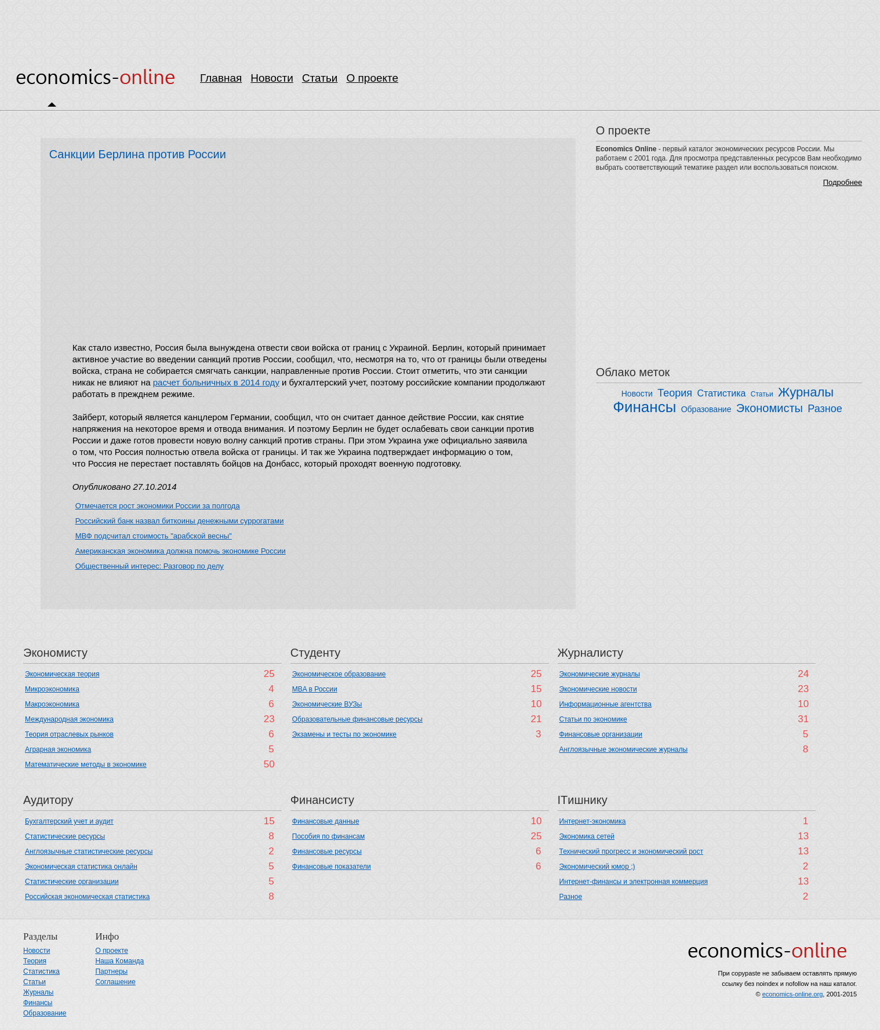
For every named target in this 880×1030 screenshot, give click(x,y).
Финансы (644, 407)
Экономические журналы (599, 674)
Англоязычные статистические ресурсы (88, 851)
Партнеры (111, 971)
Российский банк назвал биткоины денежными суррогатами (179, 520)
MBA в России (314, 689)
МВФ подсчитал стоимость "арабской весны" (153, 536)
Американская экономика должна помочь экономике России (180, 551)
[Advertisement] (440, 26)
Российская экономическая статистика (87, 897)
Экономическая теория (62, 674)
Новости (271, 78)
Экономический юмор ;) (597, 866)
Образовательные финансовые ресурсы (357, 719)
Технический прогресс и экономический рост (631, 851)
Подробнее (842, 182)
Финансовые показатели (331, 866)
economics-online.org (792, 994)
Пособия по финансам (328, 836)
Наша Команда (119, 961)
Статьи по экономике (593, 719)
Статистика (721, 393)
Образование (706, 409)
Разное (825, 408)
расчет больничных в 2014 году (216, 382)
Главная (221, 78)
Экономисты (769, 408)
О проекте (372, 78)
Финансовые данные (325, 821)
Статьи (320, 78)
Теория (674, 393)
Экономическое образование (339, 674)
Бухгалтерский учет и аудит (69, 821)
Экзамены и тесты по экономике (344, 734)
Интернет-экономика (592, 821)
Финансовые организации (601, 734)
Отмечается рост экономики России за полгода (157, 505)
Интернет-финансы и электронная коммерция (633, 882)
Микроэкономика (52, 689)
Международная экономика (69, 719)
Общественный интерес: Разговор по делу (149, 566)
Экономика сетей (586, 836)
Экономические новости (598, 689)
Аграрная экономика (58, 749)
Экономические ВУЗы (327, 704)
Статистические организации (72, 882)
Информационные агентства (605, 704)
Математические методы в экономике (86, 764)
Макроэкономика (52, 704)
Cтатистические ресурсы (65, 836)
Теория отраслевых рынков (69, 734)
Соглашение (115, 982)
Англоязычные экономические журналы (623, 749)
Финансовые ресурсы (327, 851)
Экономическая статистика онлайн (81, 866)
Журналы (806, 392)
